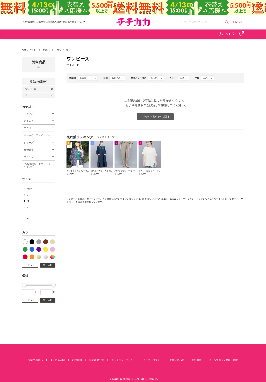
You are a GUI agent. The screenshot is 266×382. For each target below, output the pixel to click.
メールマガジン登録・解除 (223, 359)
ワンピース (62, 50)
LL (28, 212)
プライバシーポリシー (123, 359)
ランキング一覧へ (107, 136)
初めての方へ (35, 359)
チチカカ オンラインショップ (133, 22)
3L (28, 218)
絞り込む (47, 265)
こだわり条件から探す (155, 116)
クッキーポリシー (152, 359)
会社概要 (196, 359)
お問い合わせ (177, 359)
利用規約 (77, 359)
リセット (30, 265)
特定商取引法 (96, 359)
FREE (29, 189)
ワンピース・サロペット (42, 50)
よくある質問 (57, 359)
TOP (24, 50)
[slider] (24, 285)
